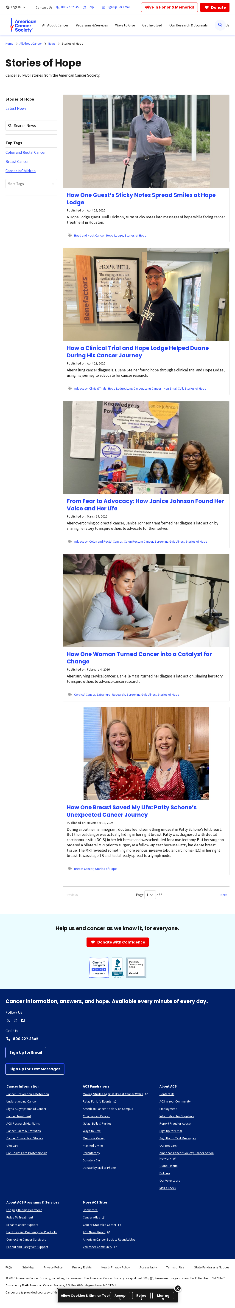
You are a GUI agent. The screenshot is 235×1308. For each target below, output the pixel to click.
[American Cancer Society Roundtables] (109, 1239)
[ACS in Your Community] (175, 1101)
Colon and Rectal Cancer (26, 152)
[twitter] (8, 1020)
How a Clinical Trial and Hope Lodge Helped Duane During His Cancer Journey (138, 351)
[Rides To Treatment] (19, 1217)
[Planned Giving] (93, 1145)
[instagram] (15, 1020)
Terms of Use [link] (175, 1267)
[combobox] (31, 183)
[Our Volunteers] (169, 1180)
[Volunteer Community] (100, 1247)
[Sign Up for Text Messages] (35, 1069)
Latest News (16, 108)
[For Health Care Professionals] (26, 1153)
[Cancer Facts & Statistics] (23, 1131)
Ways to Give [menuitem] (125, 25)
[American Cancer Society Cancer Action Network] (194, 1155)
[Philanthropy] (91, 1153)
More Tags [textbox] (16, 183)
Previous (72, 895)
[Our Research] (168, 1145)
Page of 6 (149, 894)
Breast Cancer (17, 161)
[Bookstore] (90, 1210)
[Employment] (168, 1108)
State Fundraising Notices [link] (211, 1267)
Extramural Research (111, 694)
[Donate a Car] (91, 1160)
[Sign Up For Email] (117, 7)
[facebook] (23, 1020)
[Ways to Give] (92, 1131)
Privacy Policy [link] (53, 1267)
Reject (141, 1296)
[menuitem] (23, 25)
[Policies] (164, 1173)
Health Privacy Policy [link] (115, 1267)
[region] (117, 1295)
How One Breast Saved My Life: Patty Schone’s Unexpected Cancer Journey (132, 811)
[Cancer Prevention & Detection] (27, 1094)
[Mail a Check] (167, 1188)
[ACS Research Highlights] (23, 1123)
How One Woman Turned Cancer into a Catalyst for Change (139, 657)
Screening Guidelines (169, 541)
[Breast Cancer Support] (22, 1224)
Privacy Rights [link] (82, 1267)
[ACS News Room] (97, 1232)
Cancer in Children (21, 170)
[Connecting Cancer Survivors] (26, 1239)
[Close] (178, 1288)
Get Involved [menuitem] (152, 25)
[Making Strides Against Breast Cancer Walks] (116, 1094)
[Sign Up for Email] (26, 1052)
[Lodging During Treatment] (24, 1210)
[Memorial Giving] (94, 1138)
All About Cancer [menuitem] (55, 25)
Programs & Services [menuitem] (92, 25)
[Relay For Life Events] (100, 1101)
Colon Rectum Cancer (138, 541)
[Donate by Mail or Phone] (99, 1167)
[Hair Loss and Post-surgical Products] (31, 1232)
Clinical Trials (97, 388)
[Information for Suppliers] (176, 1116)
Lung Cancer (134, 388)
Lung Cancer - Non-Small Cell (164, 388)
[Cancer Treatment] (18, 1116)
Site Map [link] (28, 1267)
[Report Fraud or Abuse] (175, 1123)
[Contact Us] (166, 1094)
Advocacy (81, 388)
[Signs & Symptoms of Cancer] (26, 1108)
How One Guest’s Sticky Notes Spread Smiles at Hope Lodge (141, 198)
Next (224, 895)
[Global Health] (168, 1166)
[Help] (89, 7)
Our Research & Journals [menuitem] (188, 25)
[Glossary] (12, 1145)
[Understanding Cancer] (21, 1101)
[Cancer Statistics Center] (102, 1224)
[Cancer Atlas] (94, 1217)
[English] (19, 7)
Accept (120, 1296)
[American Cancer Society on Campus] (108, 1108)
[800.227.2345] (68, 7)
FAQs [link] (9, 1267)
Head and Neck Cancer (89, 235)
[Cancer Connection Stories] (24, 1138)
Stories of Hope (72, 43)
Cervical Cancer (84, 694)
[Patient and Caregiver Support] (27, 1247)
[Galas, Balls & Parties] (97, 1123)
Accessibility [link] (148, 1267)
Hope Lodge (114, 235)
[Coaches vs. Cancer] (96, 1116)
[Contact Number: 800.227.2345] (117, 1039)
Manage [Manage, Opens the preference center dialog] (163, 1296)
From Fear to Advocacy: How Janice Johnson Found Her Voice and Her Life (145, 504)
